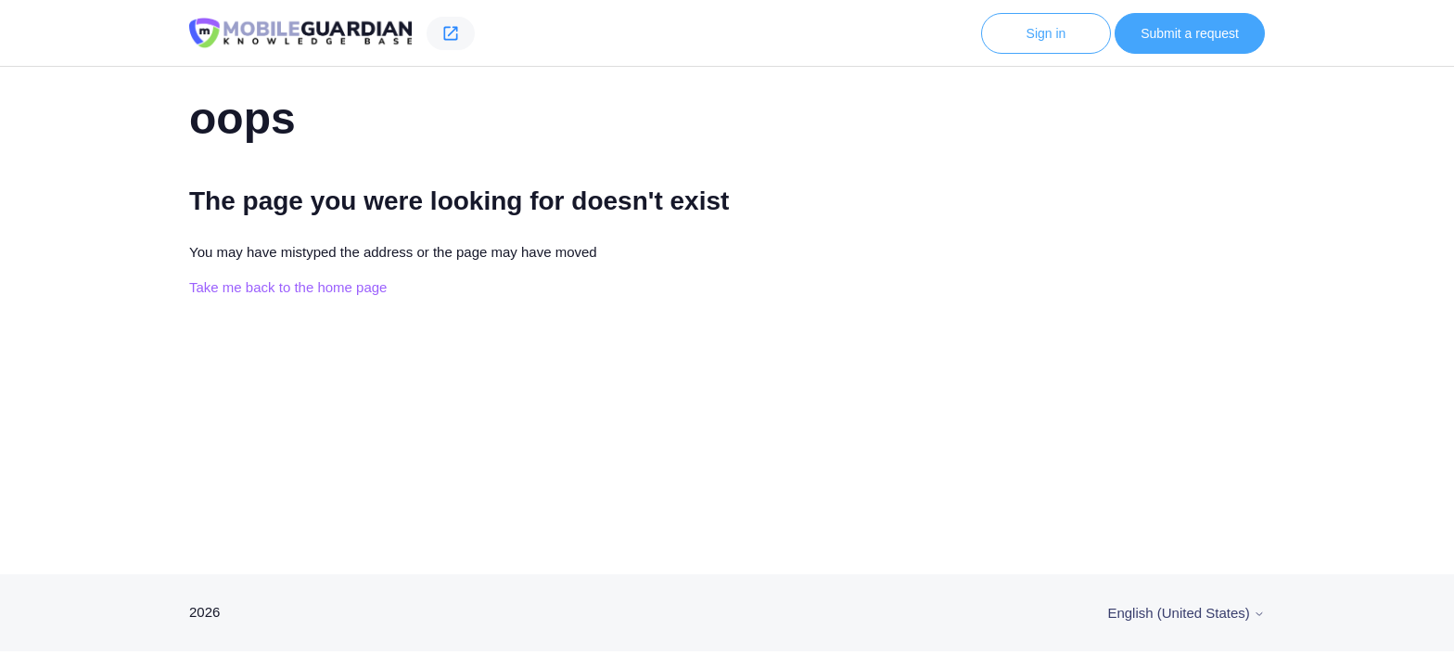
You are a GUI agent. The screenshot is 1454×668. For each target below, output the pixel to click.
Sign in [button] (1046, 33)
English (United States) (1186, 613)
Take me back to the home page (288, 287)
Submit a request (1190, 33)
